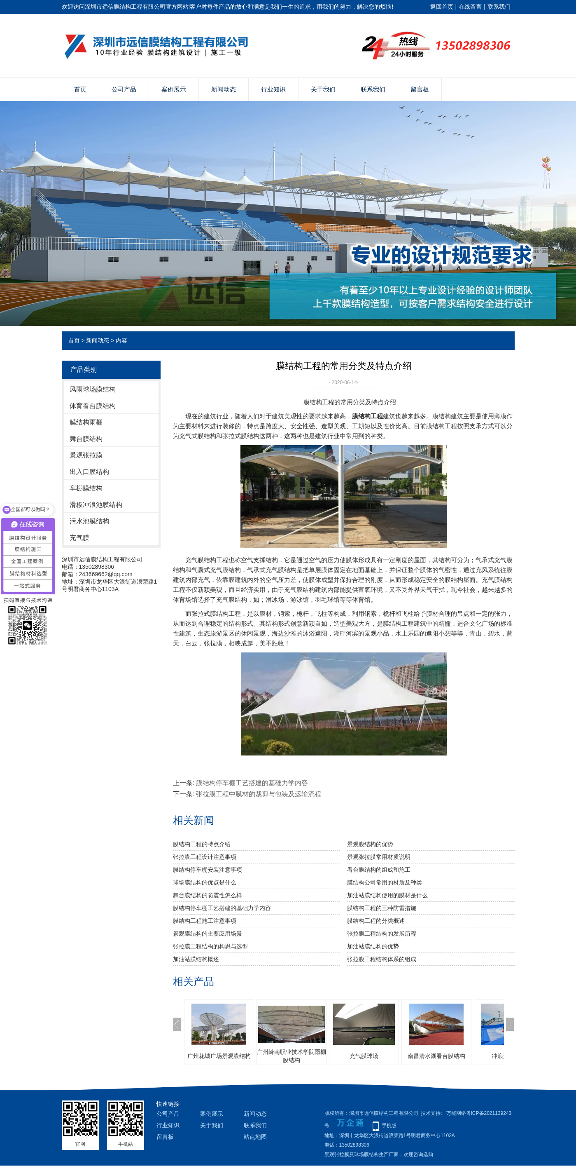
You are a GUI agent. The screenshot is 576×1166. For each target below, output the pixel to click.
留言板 (419, 89)
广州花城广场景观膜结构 (219, 1056)
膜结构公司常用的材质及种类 (384, 882)
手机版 (389, 1125)
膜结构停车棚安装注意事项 (207, 869)
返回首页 (441, 6)
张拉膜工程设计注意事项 (204, 857)
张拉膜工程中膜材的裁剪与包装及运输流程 (258, 794)
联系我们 (499, 6)
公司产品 (124, 89)
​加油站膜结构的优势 (373, 946)
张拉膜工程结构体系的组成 (381, 959)
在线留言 (470, 6)
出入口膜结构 (89, 471)
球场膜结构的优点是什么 (204, 882)
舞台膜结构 (86, 438)
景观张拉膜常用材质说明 (378, 857)
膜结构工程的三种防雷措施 (381, 908)
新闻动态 (223, 89)
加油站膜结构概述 (196, 959)
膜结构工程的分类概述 (376, 920)
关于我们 (323, 89)
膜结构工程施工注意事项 (204, 920)
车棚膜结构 (86, 488)
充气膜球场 (364, 1056)
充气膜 (79, 537)
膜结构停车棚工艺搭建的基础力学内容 (252, 782)
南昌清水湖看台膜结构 (436, 1056)
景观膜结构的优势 (370, 844)
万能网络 (456, 1113)
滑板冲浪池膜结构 (96, 504)
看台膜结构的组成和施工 (378, 869)
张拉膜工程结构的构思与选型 (210, 946)
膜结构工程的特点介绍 (202, 844)
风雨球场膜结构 (93, 389)
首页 (80, 89)
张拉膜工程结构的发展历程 (381, 933)
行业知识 (273, 89)
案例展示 (173, 89)
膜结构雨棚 (86, 422)
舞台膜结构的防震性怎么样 (207, 895)
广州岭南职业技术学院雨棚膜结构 (291, 1056)
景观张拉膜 (86, 455)
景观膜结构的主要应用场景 (207, 933)
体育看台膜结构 (93, 405)
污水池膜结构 (89, 521)
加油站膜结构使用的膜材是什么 (387, 895)
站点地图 (255, 1136)
